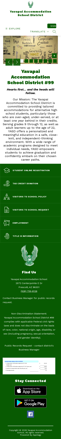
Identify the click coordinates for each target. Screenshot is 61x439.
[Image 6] (45, 61)
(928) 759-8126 (29, 291)
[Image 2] (26, 61)
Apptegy (37, 435)
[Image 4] (36, 61)
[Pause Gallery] (54, 56)
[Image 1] (21, 61)
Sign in (53, 26)
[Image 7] (50, 61)
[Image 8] (55, 61)
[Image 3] (31, 61)
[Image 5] (40, 61)
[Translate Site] (39, 31)
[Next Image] (16, 62)
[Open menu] (12, 28)
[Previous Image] (9, 62)
